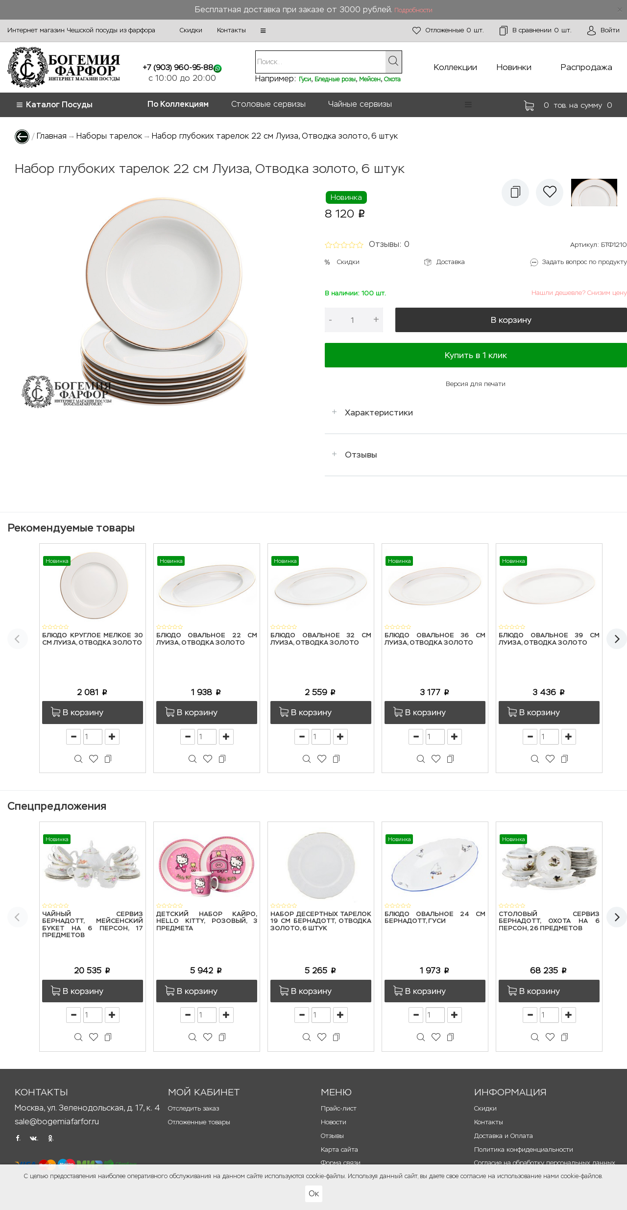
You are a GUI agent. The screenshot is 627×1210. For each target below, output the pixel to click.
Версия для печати (476, 384)
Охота (392, 79)
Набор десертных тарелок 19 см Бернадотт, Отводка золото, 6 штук (320, 921)
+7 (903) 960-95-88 (178, 67)
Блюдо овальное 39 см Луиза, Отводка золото (549, 639)
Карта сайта (339, 1149)
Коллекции (455, 67)
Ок (314, 1193)
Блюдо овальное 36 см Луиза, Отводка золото (435, 639)
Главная (52, 136)
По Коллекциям (178, 104)
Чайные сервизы (360, 104)
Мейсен (370, 79)
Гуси (305, 79)
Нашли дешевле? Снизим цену (579, 293)
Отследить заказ (193, 1108)
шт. (448, 30)
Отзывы (361, 454)
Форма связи (341, 1163)
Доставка (450, 262)
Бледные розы (335, 79)
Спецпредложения (56, 806)
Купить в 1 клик (476, 355)
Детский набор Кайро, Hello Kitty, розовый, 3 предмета (206, 921)
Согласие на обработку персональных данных (544, 1163)
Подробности (413, 10)
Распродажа (586, 67)
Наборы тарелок (109, 136)
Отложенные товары (199, 1122)
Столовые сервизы (268, 104)
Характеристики (379, 412)
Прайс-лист (339, 1108)
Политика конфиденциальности (523, 1149)
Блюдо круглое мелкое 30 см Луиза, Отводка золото (92, 639)
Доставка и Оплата (503, 1136)
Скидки (191, 30)
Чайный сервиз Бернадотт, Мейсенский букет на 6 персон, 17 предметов (92, 925)
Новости (333, 1122)
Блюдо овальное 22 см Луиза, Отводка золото (206, 639)
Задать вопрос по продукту (584, 262)
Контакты (231, 30)
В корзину (511, 320)
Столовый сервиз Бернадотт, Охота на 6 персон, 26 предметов (549, 921)
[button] (263, 31)
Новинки (514, 67)
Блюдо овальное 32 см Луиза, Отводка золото (320, 639)
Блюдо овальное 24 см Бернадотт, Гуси (435, 918)
